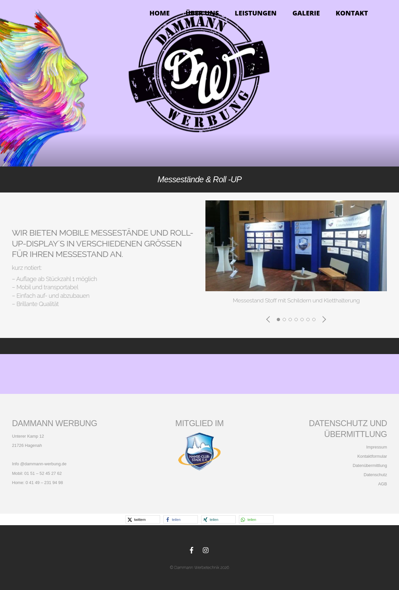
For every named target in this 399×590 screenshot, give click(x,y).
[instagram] (206, 549)
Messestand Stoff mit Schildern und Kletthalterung (296, 300)
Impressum (376, 447)
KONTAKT (352, 13)
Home (160, 13)
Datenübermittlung (369, 465)
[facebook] (191, 549)
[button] (268, 319)
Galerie (306, 13)
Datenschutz (375, 474)
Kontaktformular (372, 456)
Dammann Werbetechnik (196, 567)
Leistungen (255, 13)
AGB (382, 483)
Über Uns (202, 13)
